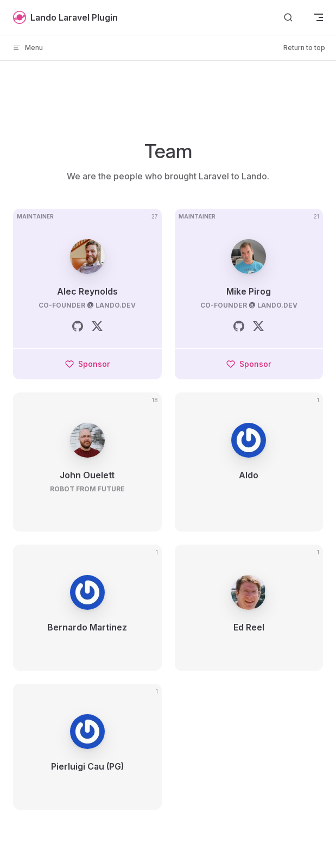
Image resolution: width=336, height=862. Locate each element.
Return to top (304, 47)
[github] (77, 326)
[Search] (288, 18)
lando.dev (116, 305)
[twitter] (97, 326)
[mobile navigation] (319, 17)
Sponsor (87, 363)
